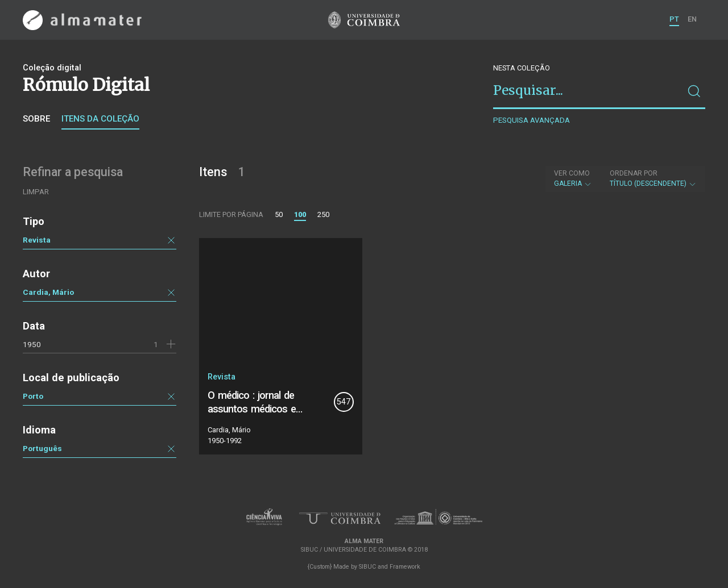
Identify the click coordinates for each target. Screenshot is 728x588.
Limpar (36, 191)
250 (323, 214)
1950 (32, 344)
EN (692, 19)
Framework (405, 566)
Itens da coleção (100, 119)
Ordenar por (633, 173)
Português (42, 448)
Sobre (36, 119)
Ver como (572, 173)
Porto (33, 396)
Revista (37, 239)
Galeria (573, 178)
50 (279, 214)
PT (674, 19)
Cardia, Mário (48, 292)
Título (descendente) (653, 178)
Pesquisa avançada (531, 120)
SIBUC (367, 566)
